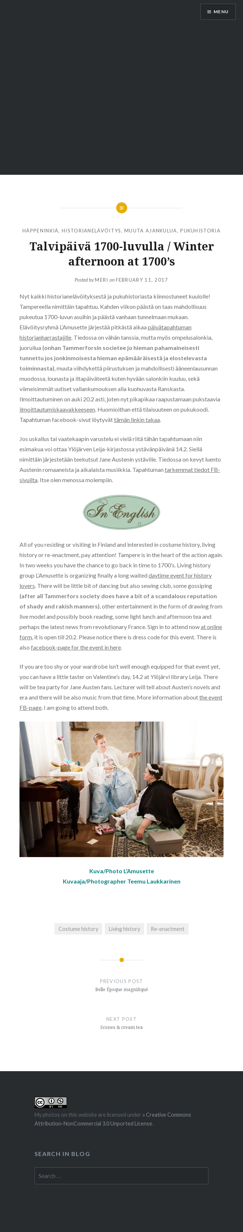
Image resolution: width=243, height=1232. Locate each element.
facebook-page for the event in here (76, 647)
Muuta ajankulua (150, 231)
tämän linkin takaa (137, 419)
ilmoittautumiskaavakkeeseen (57, 409)
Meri (101, 280)
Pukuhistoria (200, 231)
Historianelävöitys (91, 231)
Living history (124, 929)
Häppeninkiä (40, 231)
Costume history (78, 929)
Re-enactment (168, 929)
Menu (221, 11)
